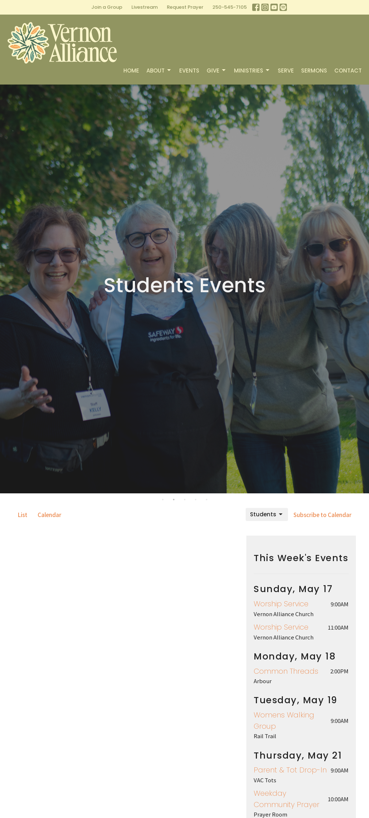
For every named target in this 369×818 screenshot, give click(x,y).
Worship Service (281, 604)
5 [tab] (206, 498)
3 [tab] (184, 498)
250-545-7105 (229, 7)
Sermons (314, 70)
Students (267, 514)
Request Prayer (185, 7)
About (159, 70)
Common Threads (286, 671)
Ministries (252, 70)
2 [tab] (173, 498)
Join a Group (106, 7)
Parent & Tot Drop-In (290, 770)
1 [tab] (162, 498)
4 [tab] (195, 498)
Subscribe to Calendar (322, 514)
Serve (286, 70)
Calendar (49, 514)
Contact (348, 70)
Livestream (144, 7)
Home (131, 70)
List (22, 514)
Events (189, 70)
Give (217, 70)
